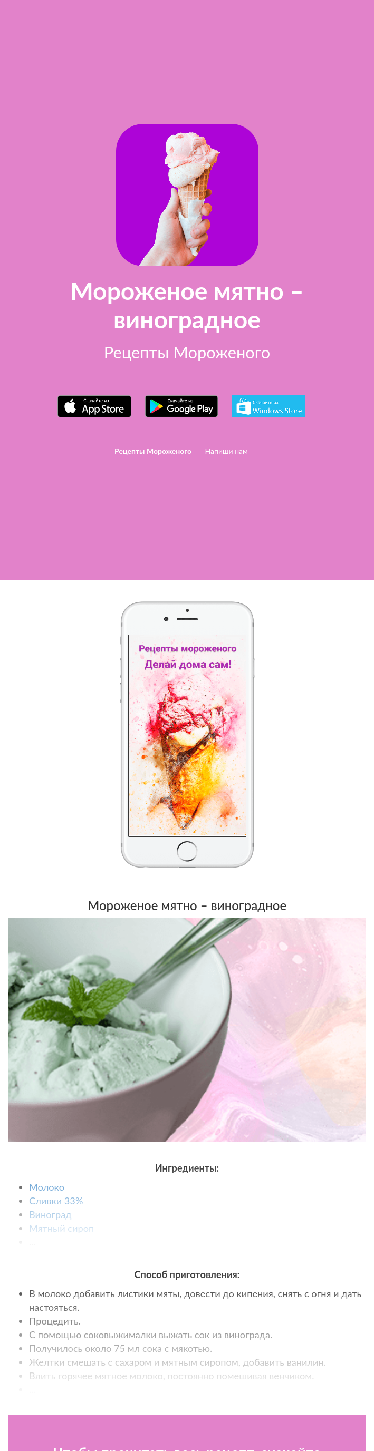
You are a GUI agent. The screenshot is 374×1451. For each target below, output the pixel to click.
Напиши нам (226, 450)
